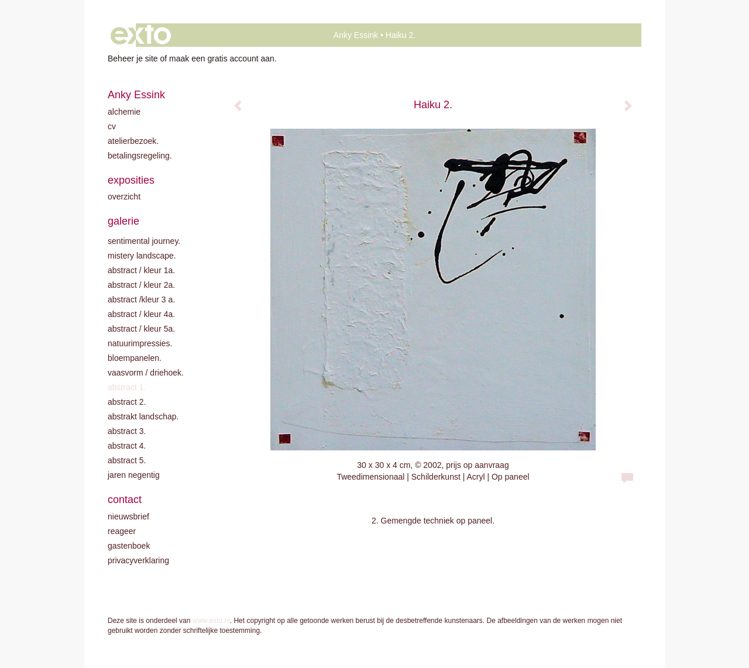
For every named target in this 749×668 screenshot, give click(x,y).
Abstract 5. (127, 460)
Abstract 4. (127, 445)
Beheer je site (133, 58)
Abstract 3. (127, 431)
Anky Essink (356, 35)
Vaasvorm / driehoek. (146, 372)
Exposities (131, 180)
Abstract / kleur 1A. (141, 270)
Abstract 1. (127, 387)
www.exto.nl (211, 621)
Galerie (123, 221)
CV (112, 126)
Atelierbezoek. (133, 141)
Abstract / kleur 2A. (141, 285)
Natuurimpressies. (140, 343)
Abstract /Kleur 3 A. (141, 299)
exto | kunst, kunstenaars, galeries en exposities (141, 35)
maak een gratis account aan (221, 58)
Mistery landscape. (142, 255)
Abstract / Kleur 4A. (141, 314)
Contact (125, 499)
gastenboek (129, 545)
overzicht (124, 196)
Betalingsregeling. (140, 155)
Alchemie (124, 111)
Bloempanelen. (135, 358)
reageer (122, 531)
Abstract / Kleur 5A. (141, 328)
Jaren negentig (134, 475)
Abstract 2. (127, 402)
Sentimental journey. (144, 241)
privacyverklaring (138, 560)
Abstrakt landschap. (143, 416)
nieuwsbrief (128, 516)
